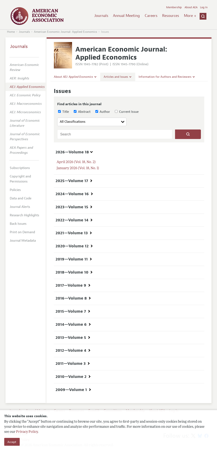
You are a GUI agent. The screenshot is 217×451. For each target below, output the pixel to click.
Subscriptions (20, 168)
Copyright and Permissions (20, 179)
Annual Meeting (126, 15)
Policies (15, 190)
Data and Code (20, 198)
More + (190, 15)
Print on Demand (22, 232)
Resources (170, 15)
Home (11, 32)
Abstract (82, 112)
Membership (174, 7)
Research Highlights (24, 215)
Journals (101, 15)
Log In (203, 7)
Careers (151, 15)
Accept (11, 442)
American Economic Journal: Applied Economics (65, 32)
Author (102, 112)
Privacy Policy (27, 432)
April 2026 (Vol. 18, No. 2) (76, 162)
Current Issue (127, 112)
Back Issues (18, 224)
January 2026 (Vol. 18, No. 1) (78, 168)
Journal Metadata (23, 240)
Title (63, 112)
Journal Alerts (20, 207)
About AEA (191, 7)
